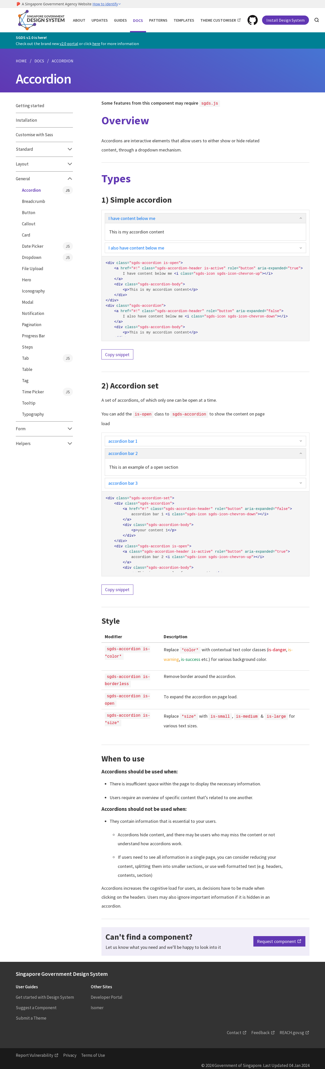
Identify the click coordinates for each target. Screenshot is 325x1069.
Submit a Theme (31, 1014)
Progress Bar (33, 336)
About (79, 20)
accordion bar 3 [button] (205, 482)
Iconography (33, 291)
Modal (27, 302)
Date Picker (47, 246)
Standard (44, 149)
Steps (27, 347)
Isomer (97, 1004)
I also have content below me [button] (205, 247)
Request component (276, 938)
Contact (234, 1029)
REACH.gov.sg (292, 1029)
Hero (26, 280)
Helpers (44, 443)
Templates (184, 20)
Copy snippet (117, 354)
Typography (33, 414)
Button (28, 212)
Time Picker (47, 392)
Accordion (47, 190)
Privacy (69, 1051)
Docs (138, 20)
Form (44, 429)
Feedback (260, 1029)
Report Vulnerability (34, 1051)
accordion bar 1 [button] (205, 440)
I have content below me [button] (205, 218)
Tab (47, 358)
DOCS (39, 60)
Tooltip (28, 403)
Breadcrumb (33, 201)
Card (26, 235)
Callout (28, 224)
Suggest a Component (36, 1004)
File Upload (32, 268)
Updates (100, 20)
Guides (120, 20)
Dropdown (47, 257)
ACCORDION (62, 60)
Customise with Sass (34, 134)
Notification (33, 313)
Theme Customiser (218, 20)
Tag (25, 380)
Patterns (158, 20)
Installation (26, 120)
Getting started (30, 105)
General (44, 179)
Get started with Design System (45, 993)
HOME (21, 60)
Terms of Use (93, 1051)
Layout (44, 164)
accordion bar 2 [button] (205, 452)
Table (27, 369)
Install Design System (285, 20)
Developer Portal (106, 993)
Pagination (31, 324)
